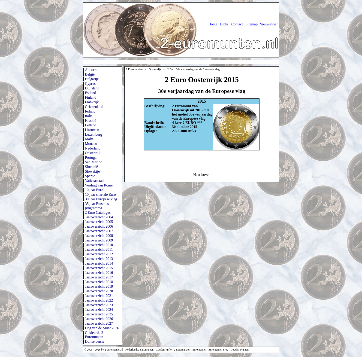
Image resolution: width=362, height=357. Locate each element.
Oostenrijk (93, 153)
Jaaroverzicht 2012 (99, 254)
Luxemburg (93, 134)
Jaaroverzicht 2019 (99, 286)
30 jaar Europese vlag (101, 199)
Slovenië (91, 167)
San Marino (93, 162)
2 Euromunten (134, 69)
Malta (89, 139)
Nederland (92, 148)
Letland (90, 125)
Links (224, 24)
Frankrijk (92, 102)
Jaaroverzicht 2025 (99, 314)
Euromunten (199, 349)
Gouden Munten (239, 349)
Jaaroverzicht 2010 (99, 245)
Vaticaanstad (94, 181)
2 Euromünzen (182, 349)
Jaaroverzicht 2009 (99, 240)
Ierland (90, 111)
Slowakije (92, 171)
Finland (90, 97)
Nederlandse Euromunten (139, 349)
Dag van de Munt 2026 (102, 328)
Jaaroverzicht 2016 (99, 273)
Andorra (91, 70)
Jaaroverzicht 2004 (99, 217)
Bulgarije (92, 79)
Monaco (91, 144)
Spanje (90, 176)
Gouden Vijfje (164, 349)
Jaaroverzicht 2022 (99, 300)
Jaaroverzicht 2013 (99, 259)
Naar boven (201, 175)
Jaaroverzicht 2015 (99, 268)
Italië (89, 116)
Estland (90, 93)
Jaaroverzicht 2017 (99, 277)
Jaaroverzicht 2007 (99, 231)
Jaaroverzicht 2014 (99, 263)
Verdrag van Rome (99, 185)
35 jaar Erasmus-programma (97, 206)
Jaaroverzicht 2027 (99, 323)
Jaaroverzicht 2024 (99, 309)
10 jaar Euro (94, 190)
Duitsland (92, 88)
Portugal (91, 157)
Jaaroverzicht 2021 (99, 296)
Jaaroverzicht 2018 (99, 282)
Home (212, 24)
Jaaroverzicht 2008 (99, 236)
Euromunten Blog (218, 349)
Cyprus (90, 83)
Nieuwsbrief (268, 24)
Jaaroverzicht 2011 (99, 249)
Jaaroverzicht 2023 (99, 305)
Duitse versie (94, 341)
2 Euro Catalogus (98, 212)
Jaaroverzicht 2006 (99, 226)
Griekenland (94, 107)
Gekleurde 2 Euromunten (94, 335)
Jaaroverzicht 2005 (99, 222)
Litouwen (92, 130)
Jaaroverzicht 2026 (99, 319)
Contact (237, 24)
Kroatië (90, 120)
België (90, 74)
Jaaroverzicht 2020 (99, 291)
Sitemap (251, 24)
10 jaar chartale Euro (100, 194)
